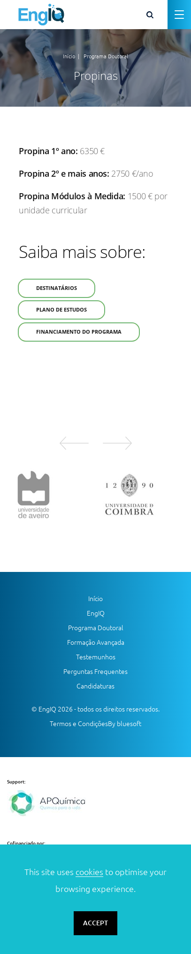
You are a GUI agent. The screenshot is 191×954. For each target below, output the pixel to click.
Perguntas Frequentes (95, 671)
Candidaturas (95, 686)
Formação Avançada (95, 642)
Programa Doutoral (106, 56)
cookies (89, 871)
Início (69, 56)
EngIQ (96, 613)
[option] (48, 494)
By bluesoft (124, 723)
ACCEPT (95, 923)
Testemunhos (95, 657)
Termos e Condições (79, 723)
